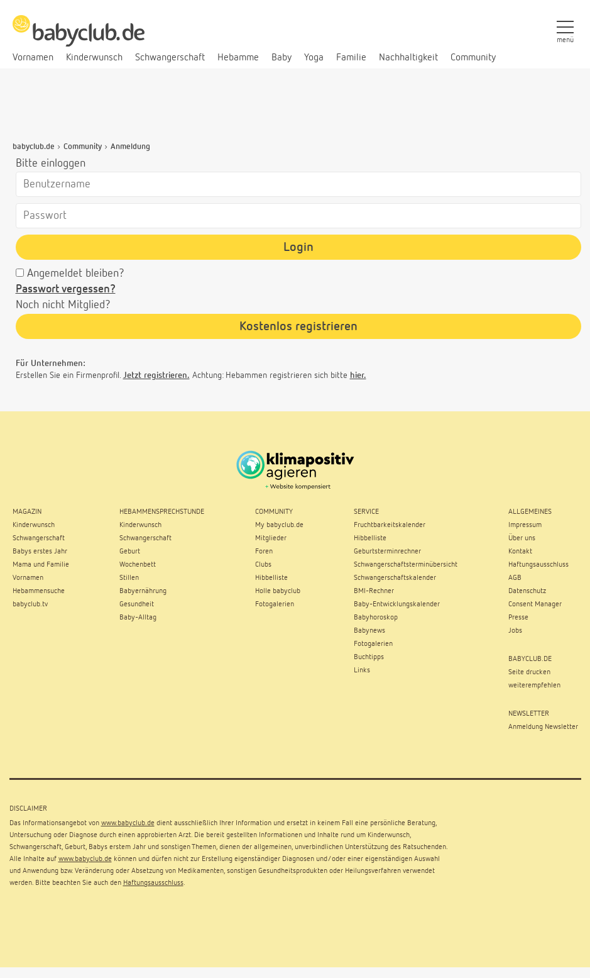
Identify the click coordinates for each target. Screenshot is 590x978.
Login (298, 247)
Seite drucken (529, 672)
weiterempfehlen (534, 685)
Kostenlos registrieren (298, 326)
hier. (358, 375)
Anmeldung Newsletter (543, 727)
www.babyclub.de (128, 823)
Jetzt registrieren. (156, 375)
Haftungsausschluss (153, 883)
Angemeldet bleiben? (75, 273)
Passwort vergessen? (66, 289)
